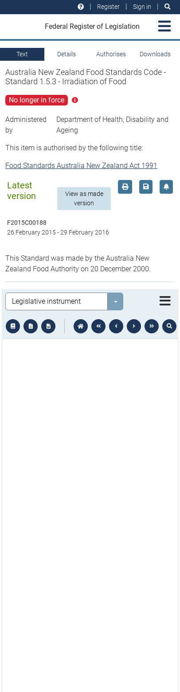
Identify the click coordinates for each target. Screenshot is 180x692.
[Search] (167, 7)
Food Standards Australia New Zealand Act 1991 (81, 165)
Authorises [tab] (111, 54)
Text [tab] (22, 54)
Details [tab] (66, 54)
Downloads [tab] (155, 54)
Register (108, 6)
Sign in (142, 6)
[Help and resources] (81, 7)
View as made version (84, 198)
